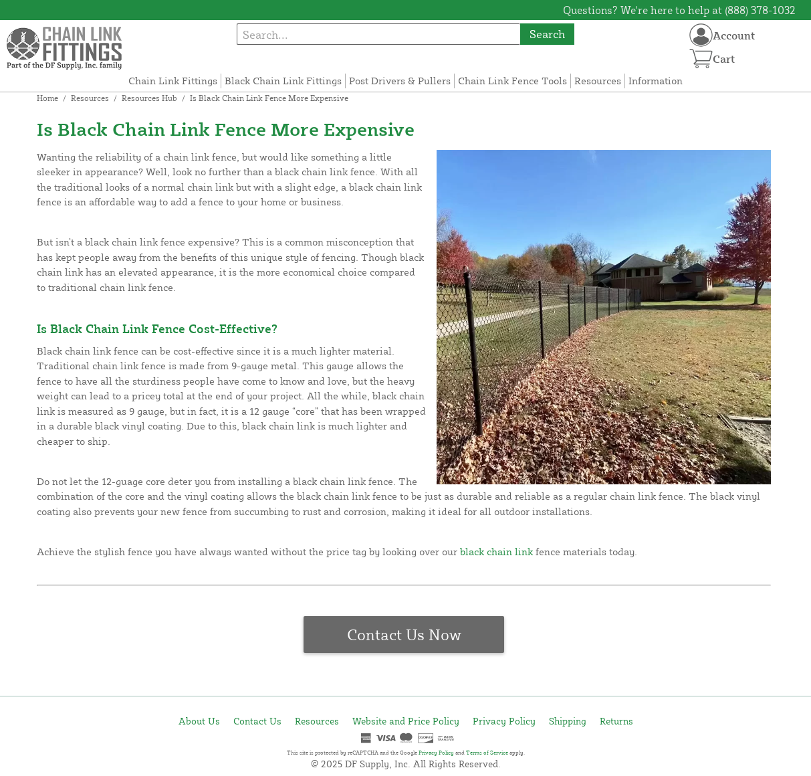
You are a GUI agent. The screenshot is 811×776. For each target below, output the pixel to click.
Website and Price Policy (405, 720)
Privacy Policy (504, 720)
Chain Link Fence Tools (512, 80)
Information (655, 80)
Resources (597, 80)
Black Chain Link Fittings (283, 80)
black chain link (496, 551)
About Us (199, 720)
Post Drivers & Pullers (400, 80)
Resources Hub (149, 98)
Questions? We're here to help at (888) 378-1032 (679, 10)
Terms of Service (487, 752)
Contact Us (257, 720)
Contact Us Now (404, 634)
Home (47, 98)
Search (547, 34)
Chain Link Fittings (172, 80)
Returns (616, 720)
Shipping (567, 720)
